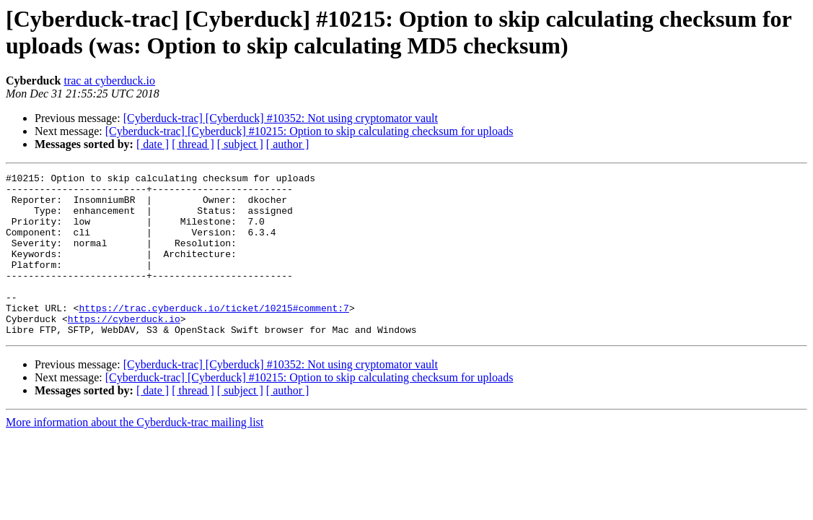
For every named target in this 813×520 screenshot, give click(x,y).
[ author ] (287, 144)
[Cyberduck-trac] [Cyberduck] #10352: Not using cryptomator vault (280, 118)
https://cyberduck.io (124, 348)
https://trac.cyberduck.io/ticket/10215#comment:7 (213, 335)
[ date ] (152, 144)
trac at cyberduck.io (109, 80)
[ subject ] (240, 144)
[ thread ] (193, 144)
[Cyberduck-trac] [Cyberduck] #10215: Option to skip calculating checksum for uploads (309, 131)
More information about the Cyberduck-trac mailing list (134, 454)
